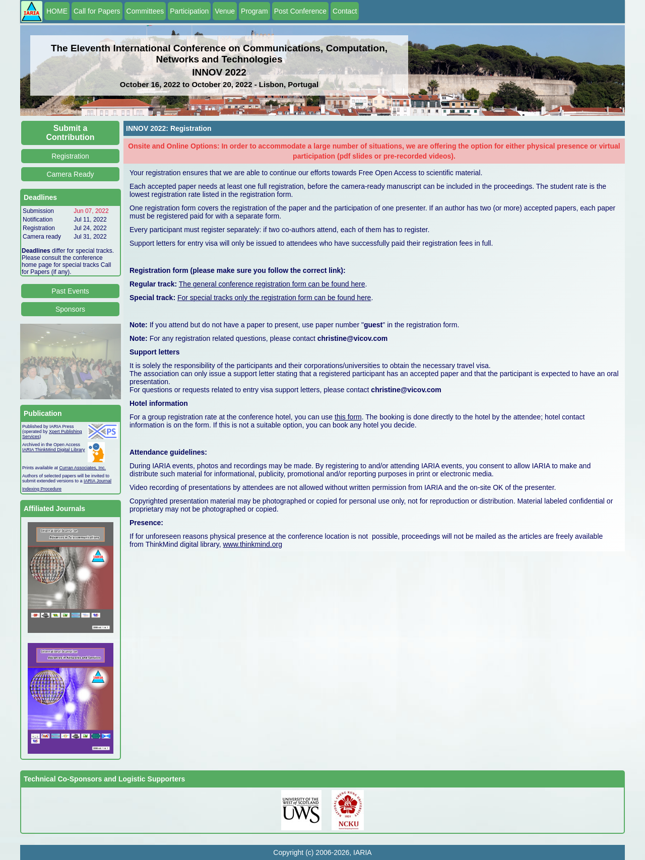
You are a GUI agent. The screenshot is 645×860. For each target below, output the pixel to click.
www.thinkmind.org (252, 544)
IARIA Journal (97, 480)
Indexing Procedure (41, 488)
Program (254, 11)
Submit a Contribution (70, 132)
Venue (225, 11)
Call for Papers (97, 11)
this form (348, 417)
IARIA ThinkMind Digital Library (53, 449)
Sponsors (70, 309)
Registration (70, 156)
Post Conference (300, 11)
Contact (345, 11)
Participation (189, 11)
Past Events (70, 291)
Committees (145, 11)
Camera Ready (70, 174)
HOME (57, 11)
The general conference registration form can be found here (272, 284)
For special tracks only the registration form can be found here (274, 298)
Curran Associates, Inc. (82, 467)
